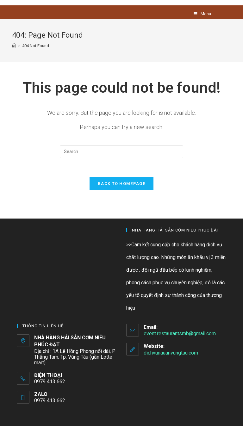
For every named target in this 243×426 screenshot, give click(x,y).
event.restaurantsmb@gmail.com (180, 333)
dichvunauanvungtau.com (171, 353)
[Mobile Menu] (202, 14)
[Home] (14, 45)
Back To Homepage (121, 183)
